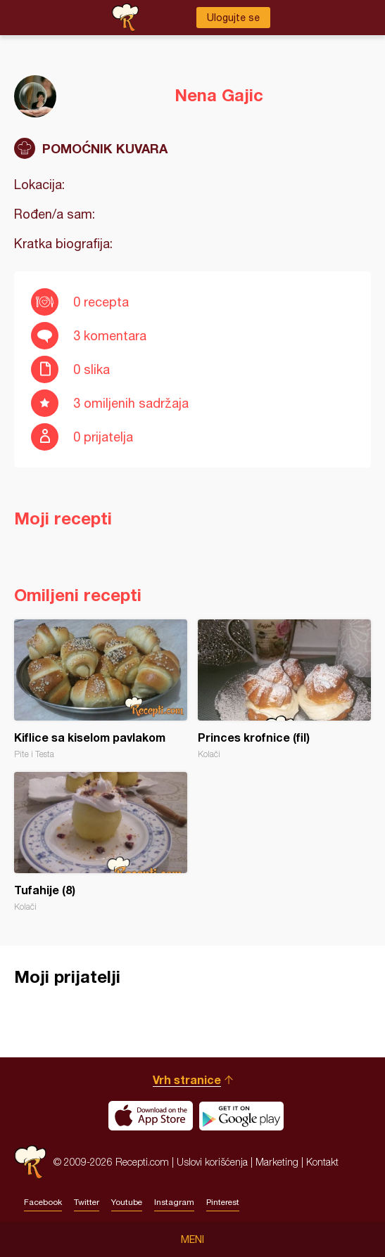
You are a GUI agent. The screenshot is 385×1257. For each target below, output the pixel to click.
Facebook (43, 1202)
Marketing (276, 1162)
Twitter (86, 1202)
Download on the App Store (150, 1115)
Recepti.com (30, 1162)
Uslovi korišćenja (212, 1162)
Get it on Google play (241, 1115)
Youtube (126, 1202)
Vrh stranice (187, 1079)
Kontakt (322, 1162)
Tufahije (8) (100, 842)
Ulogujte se (233, 17)
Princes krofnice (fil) (284, 689)
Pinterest (222, 1202)
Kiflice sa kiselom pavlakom (100, 689)
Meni (192, 1239)
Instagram (174, 1202)
